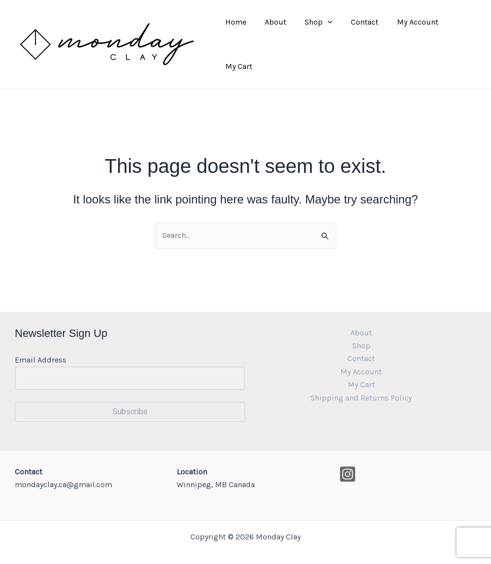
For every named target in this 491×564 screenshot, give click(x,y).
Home (238, 36)
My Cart (459, 36)
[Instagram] (347, 458)
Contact (359, 36)
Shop (316, 36)
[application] (325, 36)
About (275, 36)
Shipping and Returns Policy (361, 382)
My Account (409, 36)
